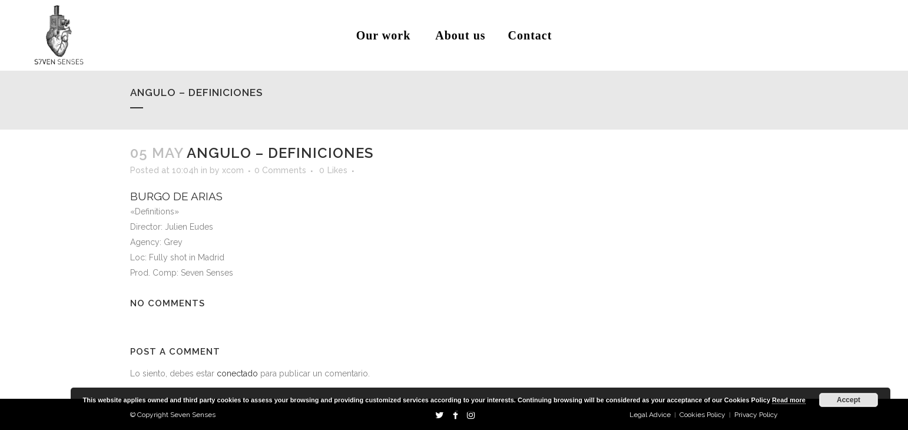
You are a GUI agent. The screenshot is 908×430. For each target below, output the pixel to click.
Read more (789, 399)
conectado (237, 373)
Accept (848, 400)
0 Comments (280, 170)
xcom (233, 170)
